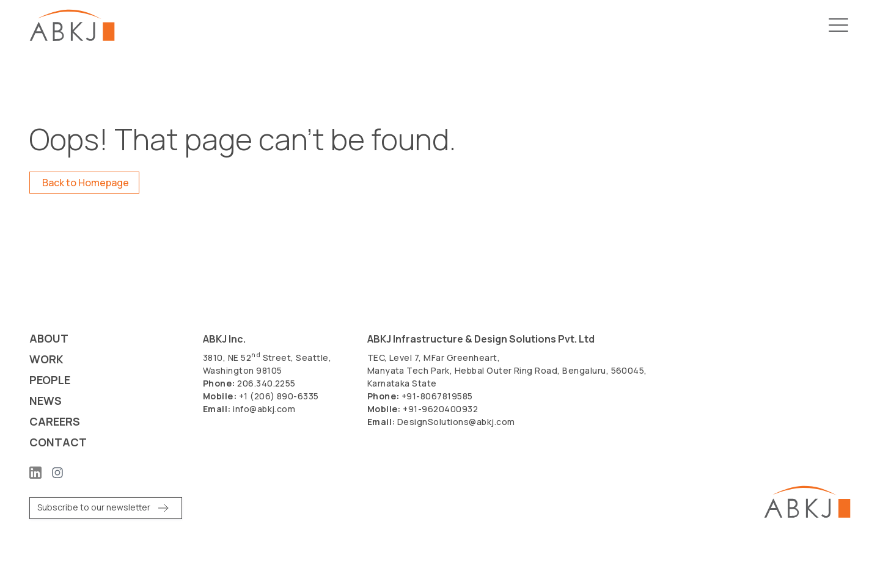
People (49, 380)
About (48, 338)
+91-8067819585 (437, 396)
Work (46, 359)
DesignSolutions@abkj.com (456, 421)
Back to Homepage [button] (85, 182)
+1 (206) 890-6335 (279, 396)
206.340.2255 (266, 383)
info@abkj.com (264, 409)
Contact (58, 442)
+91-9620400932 (440, 409)
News (45, 401)
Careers (54, 421)
